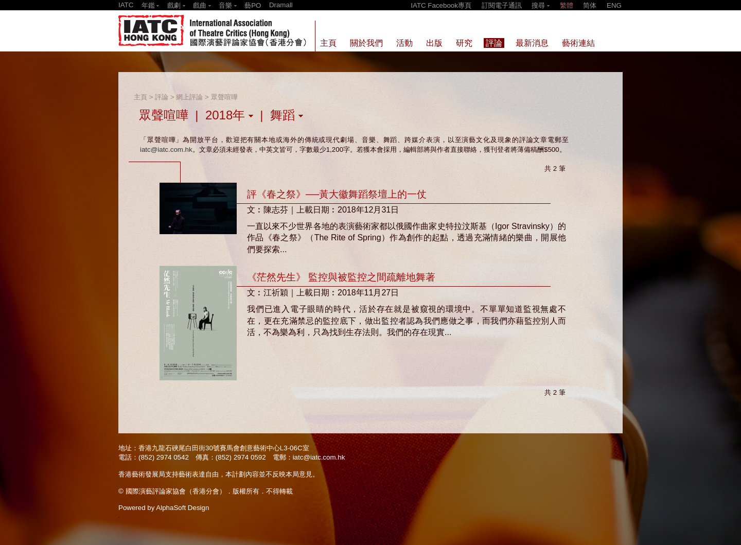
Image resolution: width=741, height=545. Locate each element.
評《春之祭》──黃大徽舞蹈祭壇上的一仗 (337, 194)
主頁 (140, 97)
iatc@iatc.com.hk (166, 149)
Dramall (281, 5)
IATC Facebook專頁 (441, 5)
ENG (614, 5)
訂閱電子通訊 (502, 5)
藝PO (252, 5)
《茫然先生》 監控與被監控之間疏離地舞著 (341, 277)
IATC (125, 5)
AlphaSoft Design (182, 508)
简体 (589, 5)
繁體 (566, 5)
